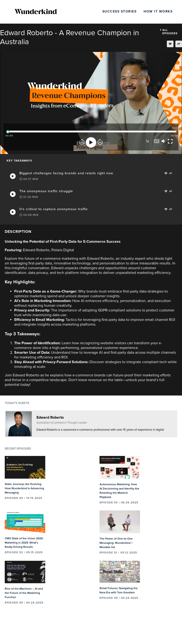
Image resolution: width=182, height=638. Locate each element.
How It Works (158, 11)
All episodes (168, 31)
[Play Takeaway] (13, 176)
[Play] (91, 142)
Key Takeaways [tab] (19, 160)
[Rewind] (82, 142)
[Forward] (100, 142)
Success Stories (119, 11)
